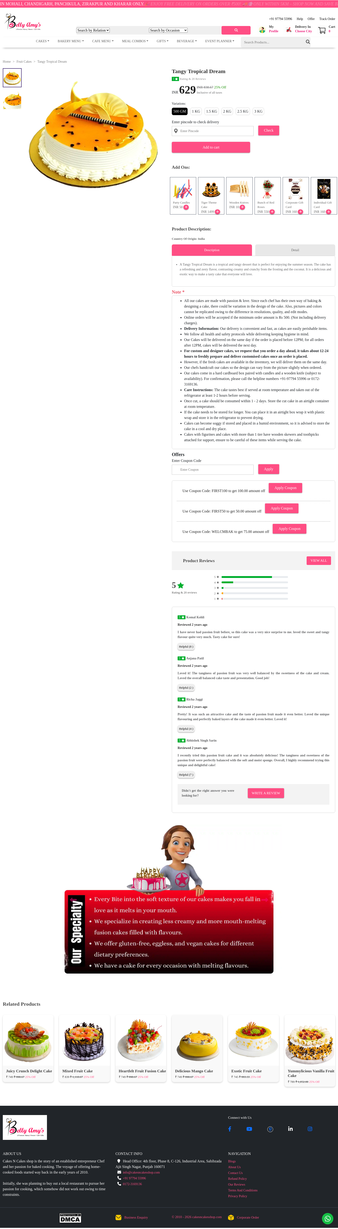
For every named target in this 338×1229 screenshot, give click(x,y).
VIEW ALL (319, 560)
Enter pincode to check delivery (195, 122)
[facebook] (229, 1129)
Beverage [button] (185, 41)
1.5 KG (211, 111)
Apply (268, 469)
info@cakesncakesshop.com (141, 1172)
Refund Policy (237, 1178)
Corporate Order (248, 1217)
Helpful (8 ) (186, 646)
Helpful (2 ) (186, 687)
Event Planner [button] (218, 41)
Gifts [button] (161, 41)
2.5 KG (242, 111)
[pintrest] (270, 1129)
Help (300, 19)
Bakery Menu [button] (69, 41)
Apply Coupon (286, 488)
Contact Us (235, 1173)
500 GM (179, 111)
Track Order (327, 19)
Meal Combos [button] (134, 41)
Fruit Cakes (24, 61)
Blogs (232, 1161)
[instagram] (310, 1129)
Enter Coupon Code (186, 461)
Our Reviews (236, 1184)
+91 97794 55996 (280, 19)
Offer (311, 19)
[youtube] (249, 1129)
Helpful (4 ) (186, 728)
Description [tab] (211, 250)
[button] (267, 30)
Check (269, 130)
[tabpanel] (253, 269)
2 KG (227, 111)
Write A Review (266, 793)
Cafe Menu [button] (101, 41)
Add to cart (211, 147)
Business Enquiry (136, 1217)
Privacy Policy (237, 1196)
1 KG (196, 111)
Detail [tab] (295, 250)
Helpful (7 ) (186, 774)
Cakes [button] (41, 41)
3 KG (258, 111)
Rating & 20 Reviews (189, 79)
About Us (234, 1167)
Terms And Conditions (243, 1190)
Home (7, 61)
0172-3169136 (132, 1184)
